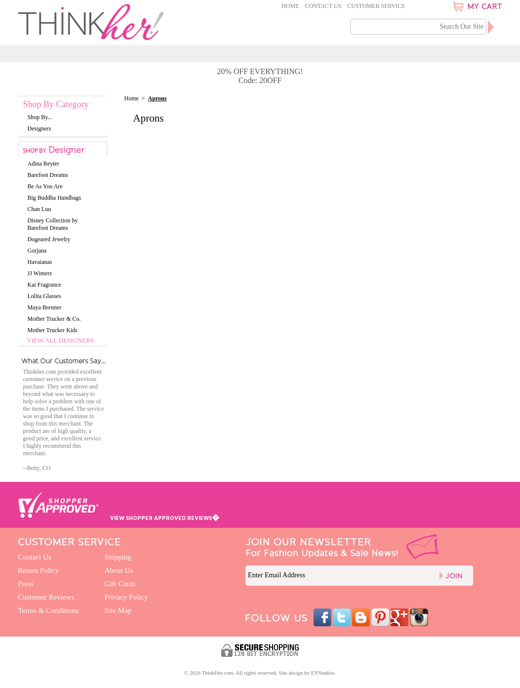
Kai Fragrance (44, 284)
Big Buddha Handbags (54, 197)
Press (26, 584)
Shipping (118, 557)
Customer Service (376, 5)
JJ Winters (40, 273)
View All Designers (60, 340)
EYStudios (323, 673)
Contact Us (323, 5)
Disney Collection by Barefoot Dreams (53, 224)
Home (290, 5)
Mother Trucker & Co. (54, 318)
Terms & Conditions (48, 610)
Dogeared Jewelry (49, 239)
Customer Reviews (46, 597)
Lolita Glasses (44, 296)
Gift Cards (120, 584)
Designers (39, 128)
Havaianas (40, 261)
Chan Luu (39, 209)
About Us (119, 570)
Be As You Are (45, 186)
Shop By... (40, 117)
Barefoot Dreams (48, 175)
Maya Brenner (45, 307)
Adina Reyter (43, 163)
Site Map (118, 610)
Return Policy (38, 570)
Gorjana (37, 250)
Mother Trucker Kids (53, 330)
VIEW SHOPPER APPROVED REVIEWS (164, 518)
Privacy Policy (126, 597)
